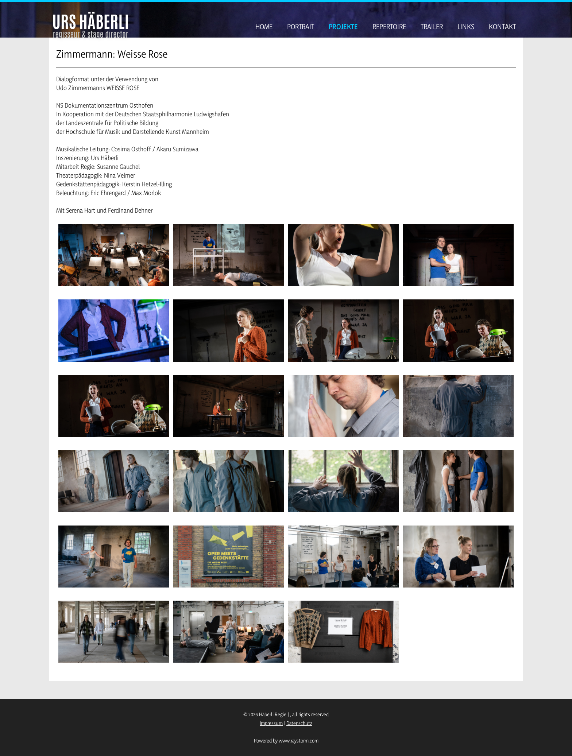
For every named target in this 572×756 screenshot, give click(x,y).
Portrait (300, 26)
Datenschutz (299, 723)
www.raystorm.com (298, 740)
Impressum (271, 723)
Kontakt (502, 26)
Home (264, 26)
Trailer (432, 26)
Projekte (343, 26)
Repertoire (389, 26)
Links (465, 26)
